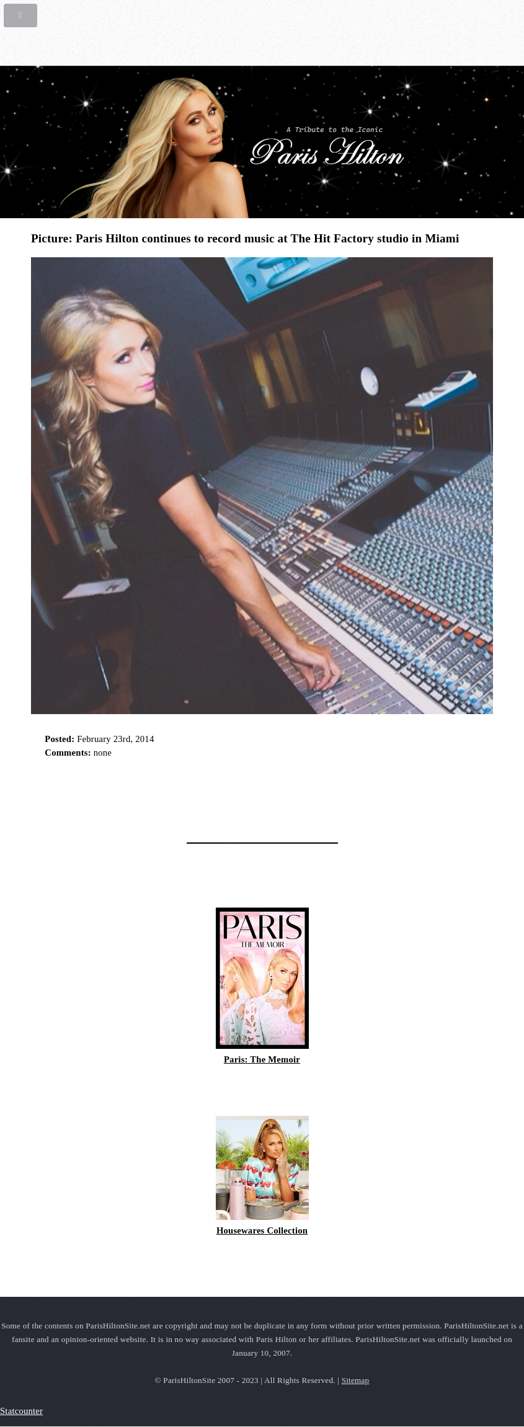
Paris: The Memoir (262, 1059)
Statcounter (21, 1411)
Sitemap (356, 1380)
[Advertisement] (176, 796)
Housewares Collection (262, 1230)
